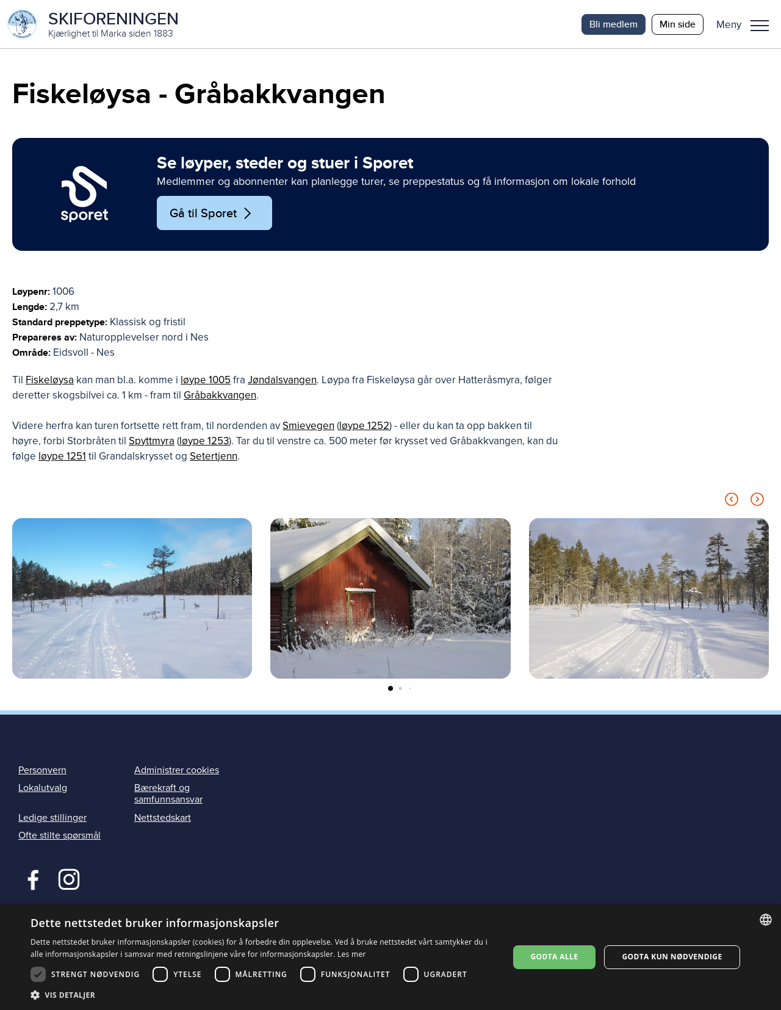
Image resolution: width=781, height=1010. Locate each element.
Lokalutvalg (42, 788)
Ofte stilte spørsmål (59, 836)
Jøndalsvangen (282, 380)
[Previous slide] (731, 502)
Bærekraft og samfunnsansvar (168, 794)
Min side (678, 24)
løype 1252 (364, 426)
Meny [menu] (759, 25)
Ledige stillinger (52, 818)
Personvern (42, 771)
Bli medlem (613, 24)
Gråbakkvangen (220, 395)
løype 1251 (62, 456)
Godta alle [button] (554, 956)
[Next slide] (757, 502)
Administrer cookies (176, 771)
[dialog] (390, 957)
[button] (747, 24)
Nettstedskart (162, 818)
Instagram (69, 879)
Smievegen (308, 426)
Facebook (30, 879)
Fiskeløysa (50, 380)
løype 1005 (206, 380)
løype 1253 (204, 441)
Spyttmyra (152, 441)
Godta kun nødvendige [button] (672, 956)
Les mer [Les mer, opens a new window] (351, 954)
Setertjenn (213, 456)
